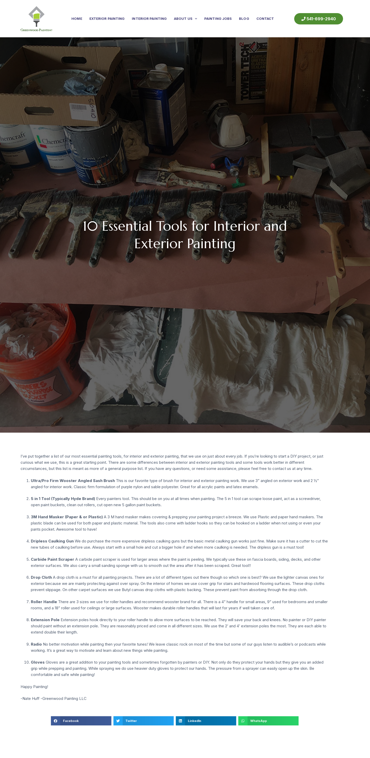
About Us (185, 18)
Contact (265, 18)
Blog (244, 18)
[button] (113, 720)
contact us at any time (291, 468)
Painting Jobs (218, 18)
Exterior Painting (107, 18)
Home (76, 18)
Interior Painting (149, 18)
